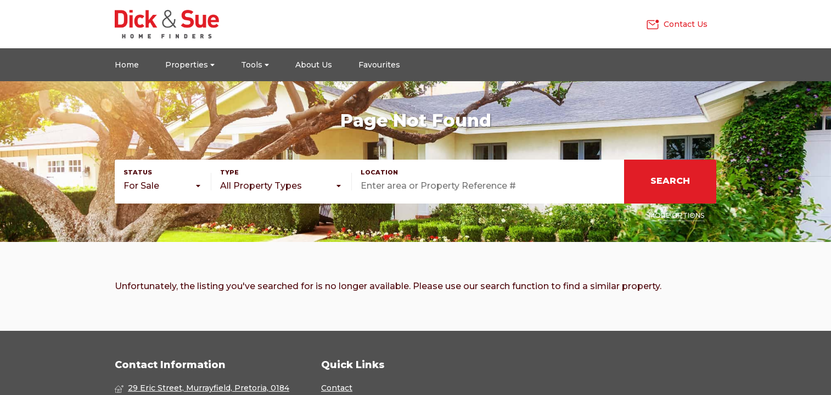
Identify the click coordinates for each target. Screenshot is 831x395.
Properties (190, 64)
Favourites (379, 65)
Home (127, 65)
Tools (255, 64)
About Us (313, 65)
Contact (336, 388)
